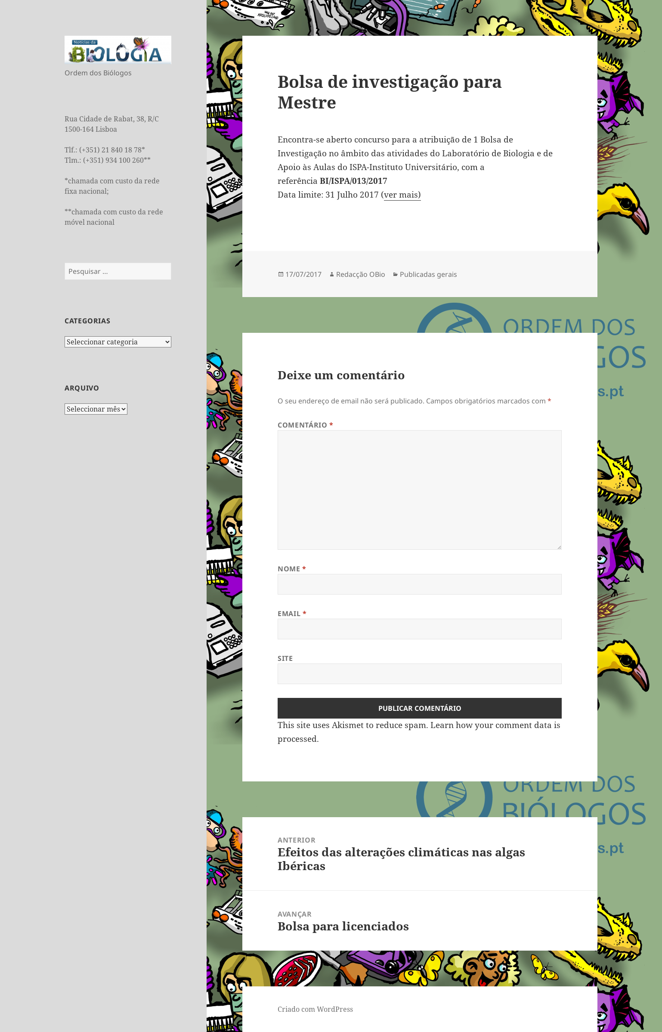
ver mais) (402, 194)
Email (292, 613)
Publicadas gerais (428, 274)
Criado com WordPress (315, 1009)
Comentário (306, 425)
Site (285, 658)
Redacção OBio (360, 274)
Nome (292, 568)
